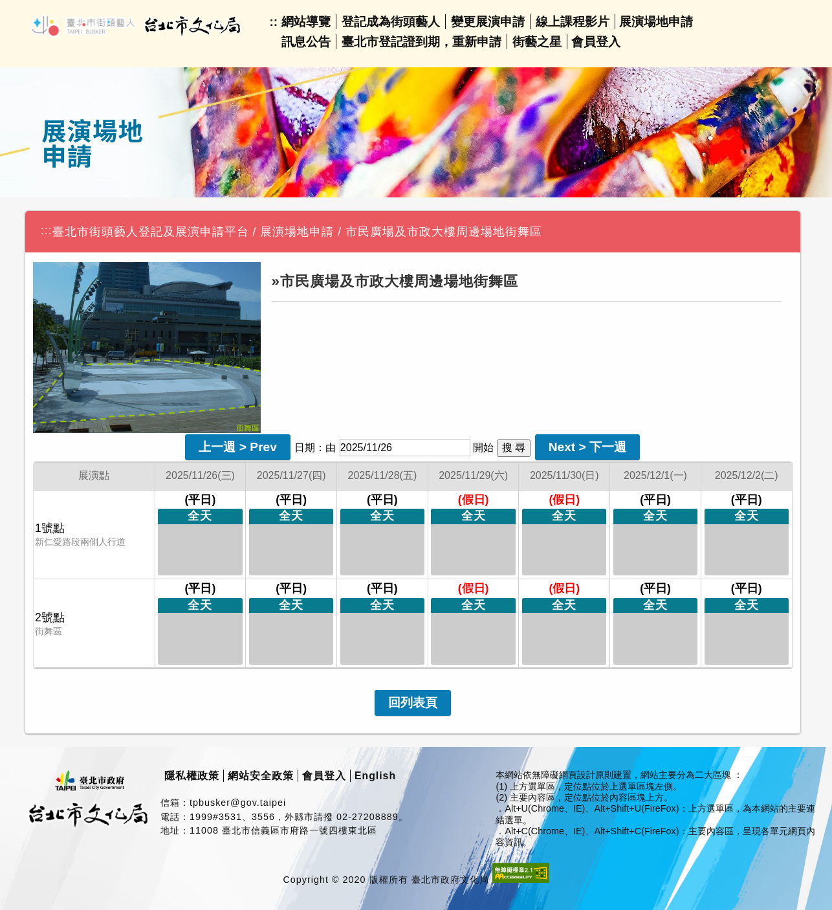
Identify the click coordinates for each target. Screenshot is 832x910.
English (375, 775)
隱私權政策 (191, 775)
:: (273, 21)
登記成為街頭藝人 (391, 21)
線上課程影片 (572, 21)
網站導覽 (306, 21)
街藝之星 (537, 42)
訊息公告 (306, 42)
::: (46, 230)
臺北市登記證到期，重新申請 (421, 42)
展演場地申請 (656, 21)
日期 (304, 447)
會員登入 (595, 42)
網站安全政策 (261, 775)
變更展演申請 (488, 21)
